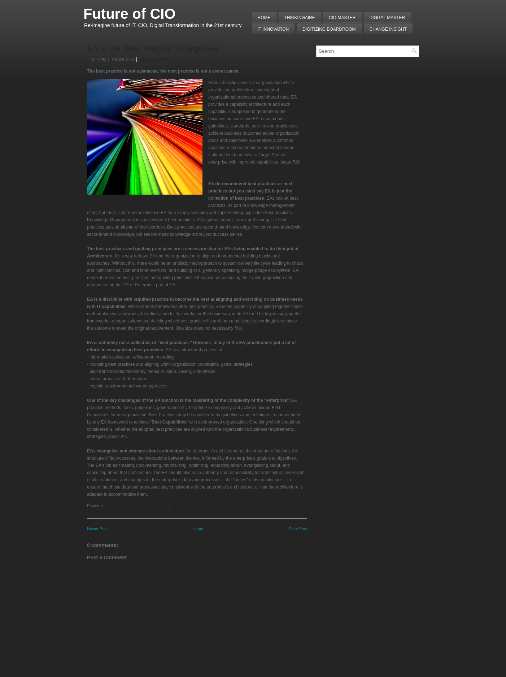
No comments (155, 59)
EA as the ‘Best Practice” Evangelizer (152, 48)
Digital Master (387, 17)
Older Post (297, 528)
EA (129, 506)
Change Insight (388, 29)
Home (264, 17)
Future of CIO (129, 14)
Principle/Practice (185, 506)
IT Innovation (273, 29)
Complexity (115, 506)
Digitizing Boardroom (328, 29)
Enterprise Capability (150, 506)
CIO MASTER (342, 17)
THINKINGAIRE (299, 17)
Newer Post (97, 528)
